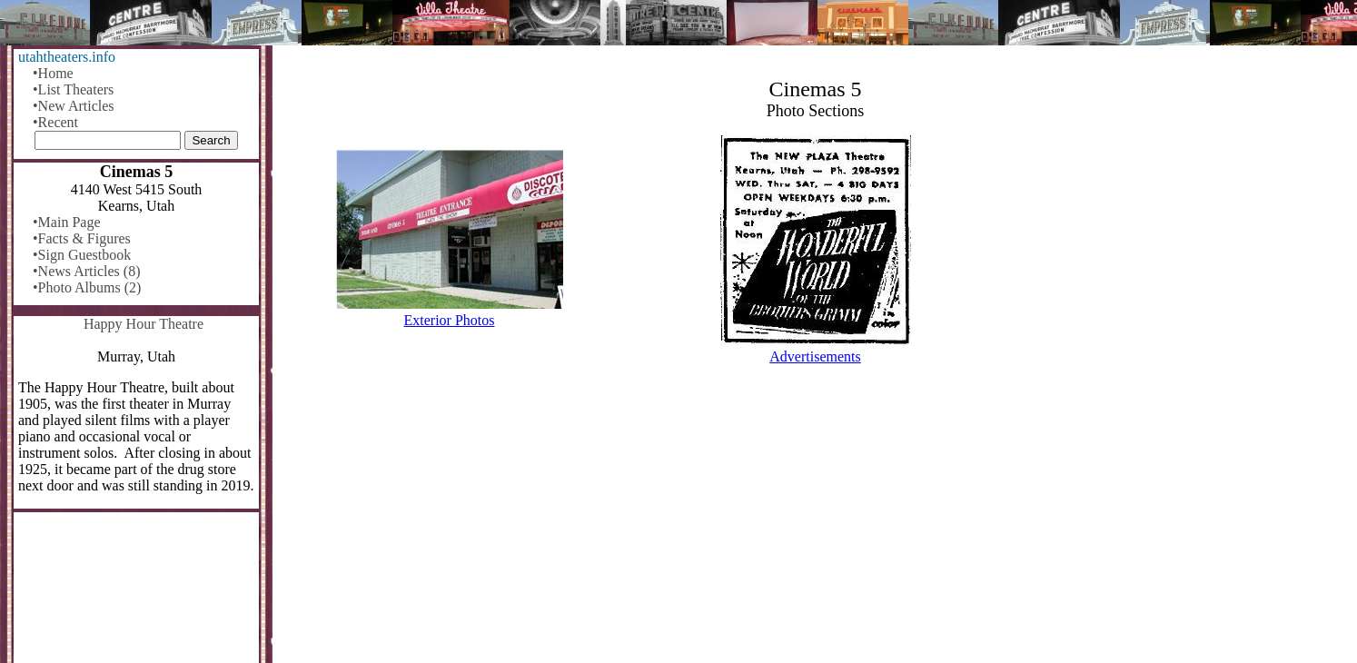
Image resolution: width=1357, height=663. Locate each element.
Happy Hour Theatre (143, 324)
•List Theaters (73, 89)
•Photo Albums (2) (87, 287)
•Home (53, 73)
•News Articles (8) (86, 271)
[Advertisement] (815, 521)
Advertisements (814, 356)
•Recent (55, 122)
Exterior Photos (449, 320)
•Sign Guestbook (82, 254)
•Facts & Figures (82, 238)
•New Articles (73, 106)
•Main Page (66, 222)
